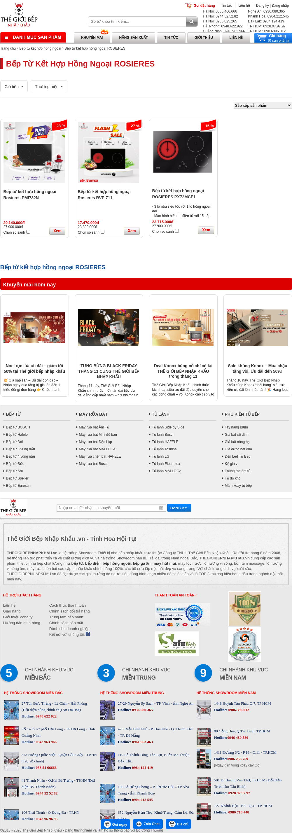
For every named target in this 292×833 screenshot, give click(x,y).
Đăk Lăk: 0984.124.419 (266, 21)
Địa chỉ (178, 824)
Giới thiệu (204, 38)
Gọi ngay (115, 824)
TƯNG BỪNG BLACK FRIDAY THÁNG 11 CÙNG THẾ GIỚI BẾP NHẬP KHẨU (108, 371)
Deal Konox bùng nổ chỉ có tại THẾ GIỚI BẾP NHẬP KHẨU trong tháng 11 (183, 371)
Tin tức (226, 6)
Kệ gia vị (232, 464)
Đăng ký (262, 6)
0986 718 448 (238, 812)
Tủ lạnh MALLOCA (166, 471)
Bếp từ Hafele (17, 435)
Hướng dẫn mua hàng (21, 623)
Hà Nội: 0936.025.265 (220, 21)
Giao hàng (12, 611)
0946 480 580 (237, 737)
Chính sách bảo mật (66, 623)
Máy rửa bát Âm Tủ (94, 427)
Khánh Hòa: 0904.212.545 (268, 16)
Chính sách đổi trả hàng (69, 611)
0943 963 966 (46, 742)
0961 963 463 (142, 742)
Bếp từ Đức (15, 464)
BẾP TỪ (13, 414)
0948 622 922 (46, 716)
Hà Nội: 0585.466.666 (220, 11)
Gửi (179, 507)
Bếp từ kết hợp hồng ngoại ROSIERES (94, 48)
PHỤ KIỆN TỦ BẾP (242, 414)
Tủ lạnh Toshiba (164, 449)
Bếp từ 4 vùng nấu (20, 456)
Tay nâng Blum (236, 427)
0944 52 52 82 (46, 793)
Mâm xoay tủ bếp (238, 486)
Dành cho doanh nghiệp (69, 628)
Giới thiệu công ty (18, 617)
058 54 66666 (46, 767)
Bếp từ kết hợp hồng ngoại (40, 48)
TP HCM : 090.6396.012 (267, 31)
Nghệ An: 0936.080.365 (266, 11)
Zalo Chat (148, 824)
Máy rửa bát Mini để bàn (98, 435)
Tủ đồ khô (233, 478)
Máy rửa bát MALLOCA (97, 449)
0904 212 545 (142, 799)
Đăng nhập (280, 6)
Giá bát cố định (237, 435)
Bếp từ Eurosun (18, 486)
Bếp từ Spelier (17, 478)
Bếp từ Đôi (14, 442)
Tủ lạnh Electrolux (166, 464)
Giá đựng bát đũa (238, 449)
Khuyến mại (92, 38)
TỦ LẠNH (160, 414)
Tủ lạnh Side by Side (168, 427)
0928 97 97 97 (238, 793)
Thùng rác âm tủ (238, 471)
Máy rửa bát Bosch (94, 464)
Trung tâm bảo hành (66, 617)
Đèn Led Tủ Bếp (238, 456)
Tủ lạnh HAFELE (165, 442)
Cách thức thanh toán (67, 605)
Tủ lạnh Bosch (163, 435)
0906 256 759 (237, 759)
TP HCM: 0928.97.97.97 (267, 26)
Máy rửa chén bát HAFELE (100, 456)
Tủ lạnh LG (160, 456)
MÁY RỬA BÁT (93, 414)
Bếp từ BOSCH (18, 427)
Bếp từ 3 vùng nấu (20, 449)
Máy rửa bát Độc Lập (95, 442)
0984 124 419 (142, 767)
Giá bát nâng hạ (237, 442)
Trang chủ (8, 48)
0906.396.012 (238, 710)
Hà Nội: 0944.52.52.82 (220, 16)
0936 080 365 (142, 710)
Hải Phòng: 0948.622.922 (223, 26)
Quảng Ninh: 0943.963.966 (224, 31)
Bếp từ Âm (14, 471)
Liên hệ (244, 6)
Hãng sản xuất (133, 38)
